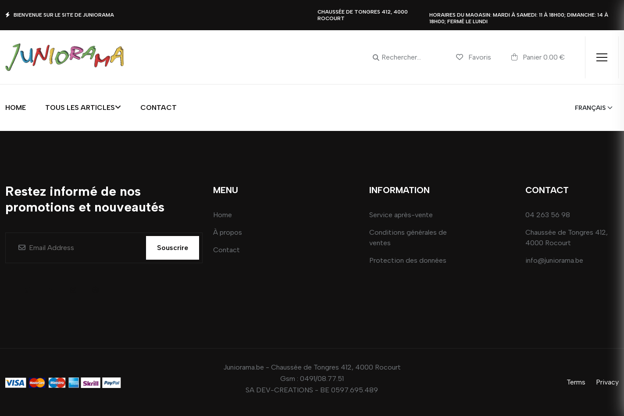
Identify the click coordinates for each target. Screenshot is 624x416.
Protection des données (407, 260)
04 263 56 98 (547, 215)
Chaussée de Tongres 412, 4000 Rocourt (566, 237)
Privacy (607, 382)
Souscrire (172, 247)
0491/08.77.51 (322, 378)
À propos (227, 232)
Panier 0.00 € (538, 57)
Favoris (473, 57)
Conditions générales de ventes (408, 237)
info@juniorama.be (554, 260)
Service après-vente (401, 215)
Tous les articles (83, 107)
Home (15, 107)
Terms (576, 382)
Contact (158, 107)
